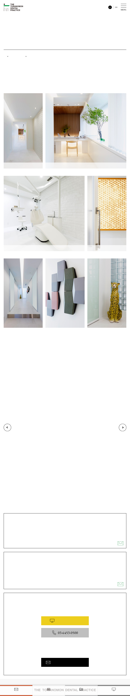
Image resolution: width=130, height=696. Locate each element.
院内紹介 (13, 57)
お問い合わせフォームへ (65, 664)
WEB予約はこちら (65, 622)
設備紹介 (32, 57)
